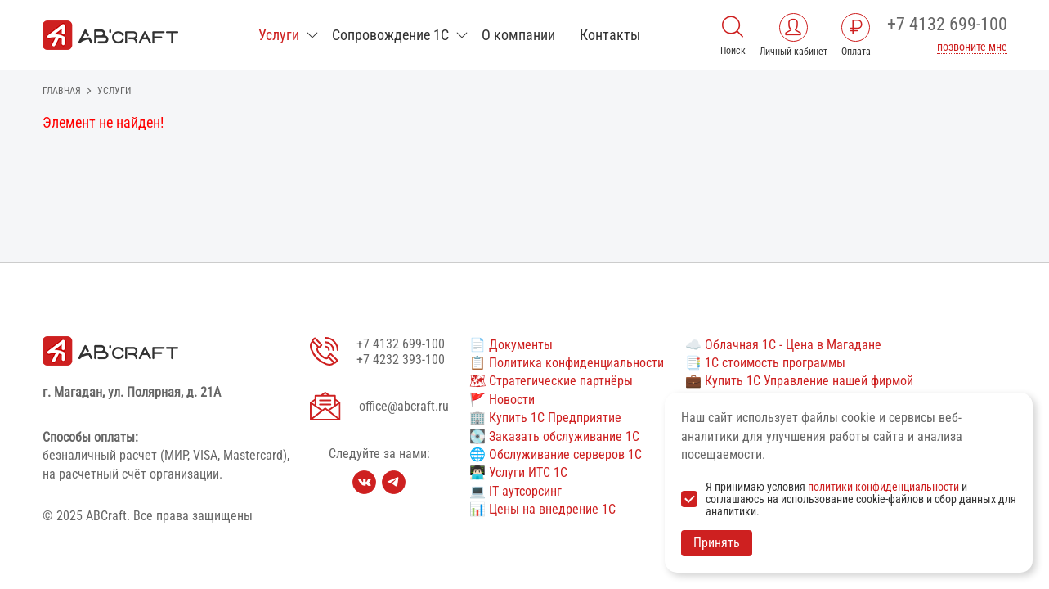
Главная (62, 91)
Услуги (278, 34)
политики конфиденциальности (883, 486)
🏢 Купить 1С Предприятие (545, 417)
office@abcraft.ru (404, 406)
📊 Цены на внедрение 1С (542, 509)
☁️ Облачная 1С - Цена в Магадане (783, 345)
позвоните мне (972, 46)
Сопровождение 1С (390, 34)
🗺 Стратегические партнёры (551, 381)
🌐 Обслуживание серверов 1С (555, 454)
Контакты (610, 34)
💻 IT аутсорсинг (515, 491)
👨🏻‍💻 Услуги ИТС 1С (518, 472)
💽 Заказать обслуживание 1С (554, 436)
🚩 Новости (502, 399)
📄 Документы (511, 345)
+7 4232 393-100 (400, 359)
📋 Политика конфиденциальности (566, 363)
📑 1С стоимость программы (765, 363)
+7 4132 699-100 (947, 24)
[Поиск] (732, 25)
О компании (518, 34)
